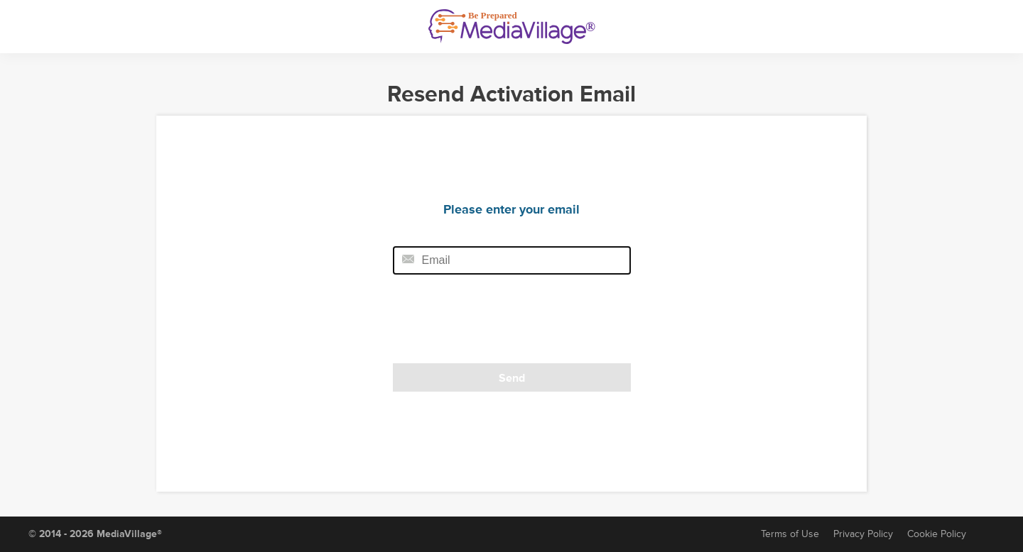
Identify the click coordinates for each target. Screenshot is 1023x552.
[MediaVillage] (511, 26)
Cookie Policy (936, 534)
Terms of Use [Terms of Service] (790, 534)
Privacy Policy (863, 534)
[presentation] (490, 323)
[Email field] (512, 260)
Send (512, 378)
